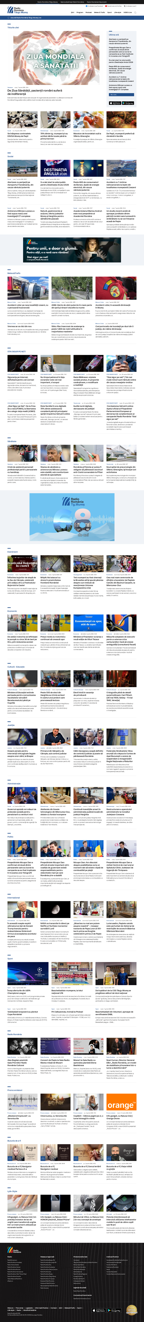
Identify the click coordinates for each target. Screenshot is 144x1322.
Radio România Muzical (14, 1269)
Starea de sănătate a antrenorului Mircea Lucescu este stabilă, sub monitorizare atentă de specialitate (55, 465)
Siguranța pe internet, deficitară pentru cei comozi (23, 373)
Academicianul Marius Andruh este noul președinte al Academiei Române (89, 217)
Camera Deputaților (111, 1271)
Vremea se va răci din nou (28, 329)
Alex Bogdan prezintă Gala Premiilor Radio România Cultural (23, 1057)
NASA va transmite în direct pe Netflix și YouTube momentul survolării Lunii (55, 923)
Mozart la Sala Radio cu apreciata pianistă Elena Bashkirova (89, 1057)
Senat (108, 1269)
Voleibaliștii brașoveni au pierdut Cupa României (28, 1015)
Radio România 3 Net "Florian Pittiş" (17, 1274)
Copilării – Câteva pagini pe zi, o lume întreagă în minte (89, 1112)
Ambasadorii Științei (79, 1281)
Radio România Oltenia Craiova (48, 1269)
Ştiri (60, 1308)
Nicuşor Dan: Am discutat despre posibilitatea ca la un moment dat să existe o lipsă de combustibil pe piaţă (89, 861)
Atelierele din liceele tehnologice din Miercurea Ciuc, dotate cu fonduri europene (55, 806)
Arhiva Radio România (80, 1267)
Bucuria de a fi (12, 1163)
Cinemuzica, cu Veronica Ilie (55, 1110)
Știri (72, 12)
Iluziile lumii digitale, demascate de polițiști (89, 411)
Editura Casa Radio (79, 1264)
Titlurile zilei (77, 403)
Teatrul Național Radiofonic (15, 1278)
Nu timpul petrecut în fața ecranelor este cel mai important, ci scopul (55, 374)
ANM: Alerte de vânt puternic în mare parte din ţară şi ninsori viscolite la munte (72, 297)
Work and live (77, 1283)
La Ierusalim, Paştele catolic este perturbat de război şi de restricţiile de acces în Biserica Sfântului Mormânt (121, 922)
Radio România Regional (80, 1274)
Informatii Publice (41, 1308)
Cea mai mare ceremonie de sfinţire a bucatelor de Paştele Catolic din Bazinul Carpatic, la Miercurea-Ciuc (121, 576)
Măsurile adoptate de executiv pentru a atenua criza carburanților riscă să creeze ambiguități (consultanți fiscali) (121, 635)
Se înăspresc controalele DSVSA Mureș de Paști (23, 127)
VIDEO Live (128, 12)
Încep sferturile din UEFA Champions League (28, 982)
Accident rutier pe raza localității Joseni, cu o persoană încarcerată (28, 297)
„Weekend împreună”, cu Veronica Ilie (23, 1112)
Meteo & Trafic (99, 12)
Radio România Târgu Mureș (48, 2)
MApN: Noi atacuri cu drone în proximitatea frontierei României (55, 574)
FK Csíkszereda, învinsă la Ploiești (72, 1014)
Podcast (89, 12)
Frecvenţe (19, 1308)
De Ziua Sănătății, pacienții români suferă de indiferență (56, 66)
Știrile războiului (78, 1271)
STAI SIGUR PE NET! (13, 374)
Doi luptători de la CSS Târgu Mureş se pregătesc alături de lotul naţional (116, 982)
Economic (10, 634)
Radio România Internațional (15, 1271)
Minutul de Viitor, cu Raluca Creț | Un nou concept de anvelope (89, 1213)
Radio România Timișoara (47, 1278)
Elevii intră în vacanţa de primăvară (89, 688)
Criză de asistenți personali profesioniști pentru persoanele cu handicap (23, 464)
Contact (54, 1308)
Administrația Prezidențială (113, 1262)
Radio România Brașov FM (47, 1260)
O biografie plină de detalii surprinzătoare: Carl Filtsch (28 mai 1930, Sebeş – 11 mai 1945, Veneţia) (121, 691)
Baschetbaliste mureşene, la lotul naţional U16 (72, 982)
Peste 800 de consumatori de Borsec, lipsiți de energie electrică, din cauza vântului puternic (121, 69)
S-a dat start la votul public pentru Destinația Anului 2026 (121, 61)
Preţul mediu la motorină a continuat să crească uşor (55, 632)
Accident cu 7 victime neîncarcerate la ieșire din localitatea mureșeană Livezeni (121, 79)
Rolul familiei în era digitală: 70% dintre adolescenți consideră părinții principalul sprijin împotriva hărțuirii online (55, 414)
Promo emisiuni (12, 1113)
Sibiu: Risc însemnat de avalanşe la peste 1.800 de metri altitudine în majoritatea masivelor (72, 332)
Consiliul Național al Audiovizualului (115, 1274)
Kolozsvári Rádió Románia (47, 1283)
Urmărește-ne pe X (130, 6)
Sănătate (10, 87)
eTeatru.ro (10, 1281)
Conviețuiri (76, 1260)
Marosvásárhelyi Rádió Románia (72, 2)
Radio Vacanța (44, 1288)
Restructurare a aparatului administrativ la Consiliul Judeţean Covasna (121, 806)
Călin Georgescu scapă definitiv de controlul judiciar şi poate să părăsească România (89, 748)
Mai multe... (114, 94)
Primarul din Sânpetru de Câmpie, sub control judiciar (55, 747)
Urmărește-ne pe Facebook (94, 6)
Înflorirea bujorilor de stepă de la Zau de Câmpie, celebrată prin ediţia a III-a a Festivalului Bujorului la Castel (23, 574)
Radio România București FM (48, 1262)
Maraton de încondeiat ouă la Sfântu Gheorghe (89, 127)
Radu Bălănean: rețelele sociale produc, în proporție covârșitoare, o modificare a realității (89, 375)
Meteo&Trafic (70, 1308)
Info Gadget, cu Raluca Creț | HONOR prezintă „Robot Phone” (55, 1213)
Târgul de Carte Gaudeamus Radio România (85, 1262)
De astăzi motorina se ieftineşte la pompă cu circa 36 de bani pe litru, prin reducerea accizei (23, 632)
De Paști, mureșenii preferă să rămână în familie (121, 127)
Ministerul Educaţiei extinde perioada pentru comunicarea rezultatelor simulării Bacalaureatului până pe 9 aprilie (23, 692)
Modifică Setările (29, 1310)
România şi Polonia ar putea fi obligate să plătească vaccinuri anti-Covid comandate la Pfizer (89, 464)
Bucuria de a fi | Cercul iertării (89, 1161)
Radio (19, 1310)
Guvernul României (111, 1264)
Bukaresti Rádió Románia (47, 1281)
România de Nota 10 (79, 1278)
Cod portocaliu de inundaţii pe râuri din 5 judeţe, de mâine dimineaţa (116, 330)
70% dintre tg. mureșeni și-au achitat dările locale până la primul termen (55, 128)
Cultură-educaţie (12, 689)
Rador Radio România (79, 1291)
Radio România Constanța (47, 1267)
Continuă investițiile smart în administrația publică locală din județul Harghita (89, 806)
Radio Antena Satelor (13, 1264)
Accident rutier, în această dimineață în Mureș (116, 297)
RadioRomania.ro (12, 1260)
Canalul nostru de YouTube (113, 6)
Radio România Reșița (46, 1274)
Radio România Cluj (45, 1264)
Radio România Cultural (14, 1267)
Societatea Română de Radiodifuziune (117, 1260)
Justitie (10, 748)
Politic (9, 859)
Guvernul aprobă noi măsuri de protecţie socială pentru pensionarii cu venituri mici (23, 806)
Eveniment (77, 130)
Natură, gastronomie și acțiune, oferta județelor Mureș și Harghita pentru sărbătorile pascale (55, 217)
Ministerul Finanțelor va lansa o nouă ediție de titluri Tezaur (89, 632)
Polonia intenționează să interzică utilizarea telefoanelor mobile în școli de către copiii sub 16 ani (121, 1214)
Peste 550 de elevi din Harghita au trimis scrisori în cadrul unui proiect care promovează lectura (55, 691)
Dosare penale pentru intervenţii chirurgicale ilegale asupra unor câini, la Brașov (23, 748)
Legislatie (29, 1308)
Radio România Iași (45, 1271)
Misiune (10, 1308)
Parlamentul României (112, 1267)
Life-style (117, 12)
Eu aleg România (78, 1276)
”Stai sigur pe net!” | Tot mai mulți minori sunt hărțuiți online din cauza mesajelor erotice (121, 374)
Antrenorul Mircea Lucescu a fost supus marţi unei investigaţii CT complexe (121, 87)
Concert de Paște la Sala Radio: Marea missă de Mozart (55, 1056)
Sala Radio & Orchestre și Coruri (82, 1298)
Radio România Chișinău (14, 1276)
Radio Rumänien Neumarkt (97, 2)
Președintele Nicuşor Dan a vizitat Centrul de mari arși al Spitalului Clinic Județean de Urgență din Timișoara (121, 861)
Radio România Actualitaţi (15, 1262)
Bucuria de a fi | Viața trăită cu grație (121, 1162)
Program (80, 12)
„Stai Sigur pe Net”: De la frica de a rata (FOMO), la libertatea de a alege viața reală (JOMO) (23, 413)
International (11, 920)
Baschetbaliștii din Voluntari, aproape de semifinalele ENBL (116, 1015)
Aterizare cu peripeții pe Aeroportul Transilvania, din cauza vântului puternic (121, 41)
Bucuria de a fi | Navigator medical (55, 1162)
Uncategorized (78, 574)
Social (9, 130)
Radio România (12, 1057)
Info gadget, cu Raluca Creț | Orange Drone (121, 1112)
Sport (109, 12)
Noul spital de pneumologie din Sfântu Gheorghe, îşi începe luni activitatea (121, 464)
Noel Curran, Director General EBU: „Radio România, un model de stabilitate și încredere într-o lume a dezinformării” (121, 1058)
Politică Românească (79, 1269)
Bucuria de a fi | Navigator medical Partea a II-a (23, 1162)
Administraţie (44, 130)
